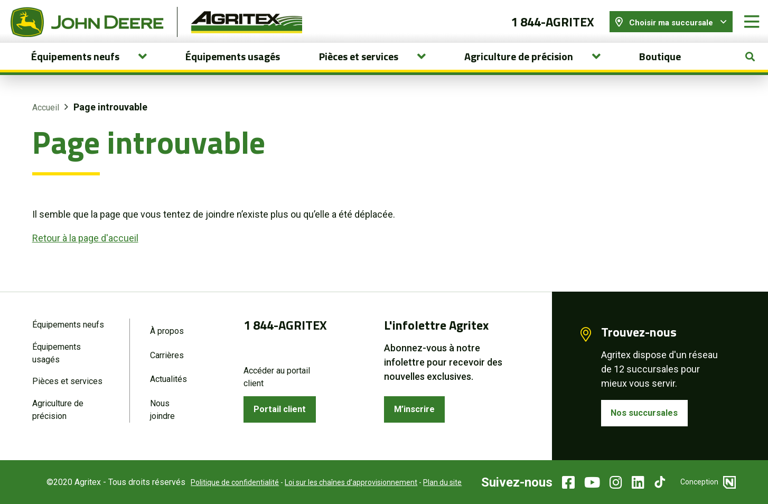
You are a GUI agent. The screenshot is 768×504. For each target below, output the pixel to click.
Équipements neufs (68, 323)
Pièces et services (67, 381)
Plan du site (434, 482)
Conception (708, 482)
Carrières (167, 354)
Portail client (282, 408)
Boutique (660, 63)
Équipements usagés (232, 63)
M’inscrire (416, 408)
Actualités (168, 379)
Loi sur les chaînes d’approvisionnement (343, 482)
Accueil (45, 115)
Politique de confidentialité (227, 482)
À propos (167, 329)
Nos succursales (647, 412)
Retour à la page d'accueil (85, 245)
